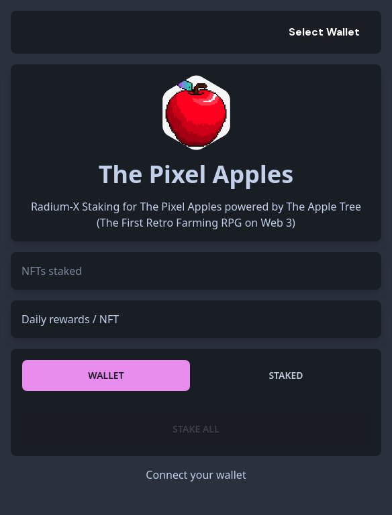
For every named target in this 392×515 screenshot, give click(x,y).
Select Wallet (324, 32)
